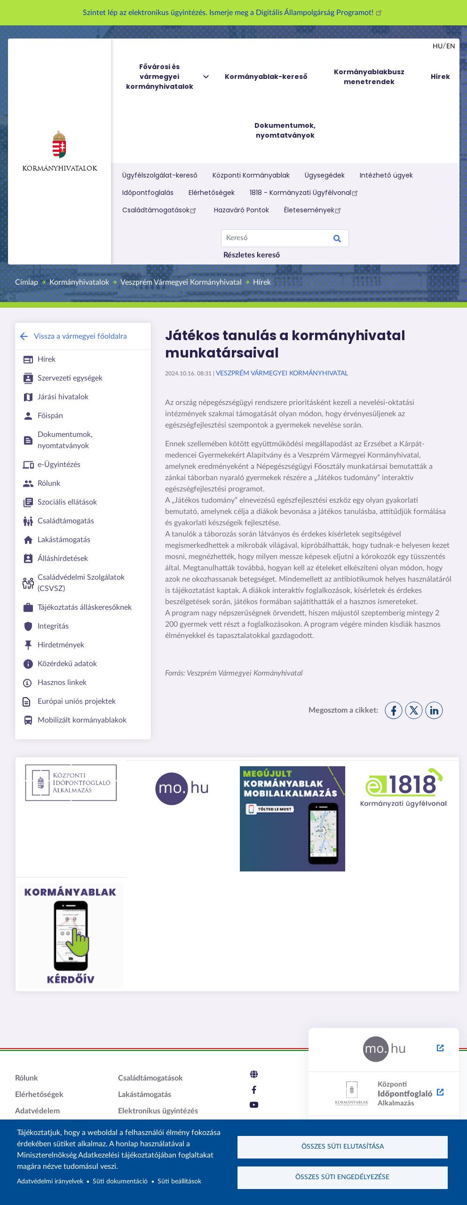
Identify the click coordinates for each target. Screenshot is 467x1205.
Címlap (26, 282)
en (450, 46)
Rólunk (26, 1078)
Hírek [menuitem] (440, 76)
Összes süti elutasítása (342, 1146)
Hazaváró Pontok (241, 210)
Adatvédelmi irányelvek (50, 1181)
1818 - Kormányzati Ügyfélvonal (305, 192)
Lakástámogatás (144, 1094)
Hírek (262, 282)
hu (438, 46)
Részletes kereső (251, 255)
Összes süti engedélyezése (342, 1177)
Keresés (337, 240)
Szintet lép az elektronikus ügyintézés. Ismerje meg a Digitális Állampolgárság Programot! (234, 12)
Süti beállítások (179, 1181)
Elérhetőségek (212, 192)
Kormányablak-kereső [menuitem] (266, 76)
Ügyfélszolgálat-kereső (160, 175)
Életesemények (314, 210)
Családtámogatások (160, 210)
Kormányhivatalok (59, 151)
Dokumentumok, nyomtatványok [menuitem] (285, 130)
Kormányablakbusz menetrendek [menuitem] (369, 76)
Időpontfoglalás (148, 192)
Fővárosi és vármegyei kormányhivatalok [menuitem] (168, 76)
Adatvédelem (37, 1111)
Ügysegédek (325, 175)
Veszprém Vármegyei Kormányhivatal (181, 282)
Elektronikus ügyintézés (158, 1111)
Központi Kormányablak (251, 175)
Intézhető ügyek (386, 175)
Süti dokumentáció (120, 1181)
